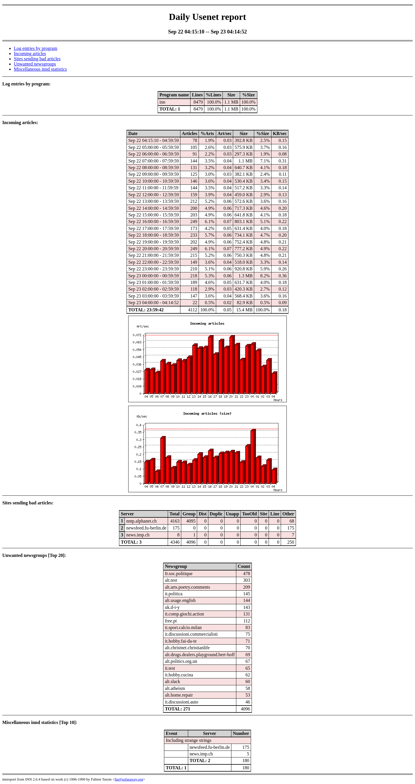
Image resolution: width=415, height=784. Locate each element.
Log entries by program (35, 48)
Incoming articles (30, 53)
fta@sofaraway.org (129, 779)
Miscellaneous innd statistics (40, 69)
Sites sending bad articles (37, 58)
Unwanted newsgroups (35, 63)
